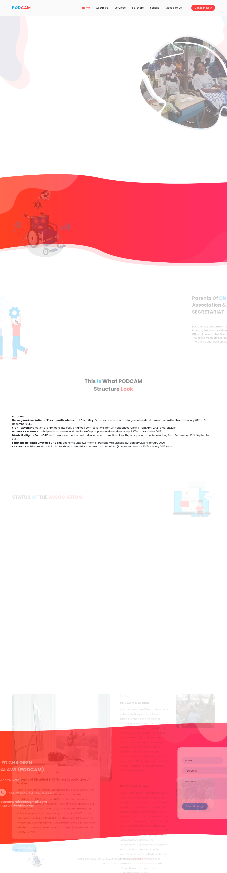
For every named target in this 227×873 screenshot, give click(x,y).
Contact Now (203, 7)
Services (120, 7)
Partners (138, 7)
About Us (102, 7)
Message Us (174, 7)
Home (86, 7)
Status (154, 7)
